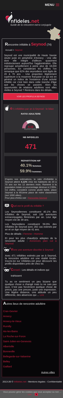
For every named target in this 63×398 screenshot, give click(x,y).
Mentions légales (36, 381)
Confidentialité (54, 381)
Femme (27, 233)
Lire (42, 294)
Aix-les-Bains (10, 331)
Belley (6, 361)
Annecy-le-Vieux (12, 321)
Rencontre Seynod (37, 198)
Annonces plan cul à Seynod (31, 242)
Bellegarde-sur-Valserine (17, 356)
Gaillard (7, 366)
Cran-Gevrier (10, 311)
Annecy (7, 316)
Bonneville (9, 351)
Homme (38, 233)
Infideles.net (20, 381)
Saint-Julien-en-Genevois (17, 341)
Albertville (8, 346)
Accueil (8, 50)
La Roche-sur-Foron (14, 336)
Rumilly (7, 326)
